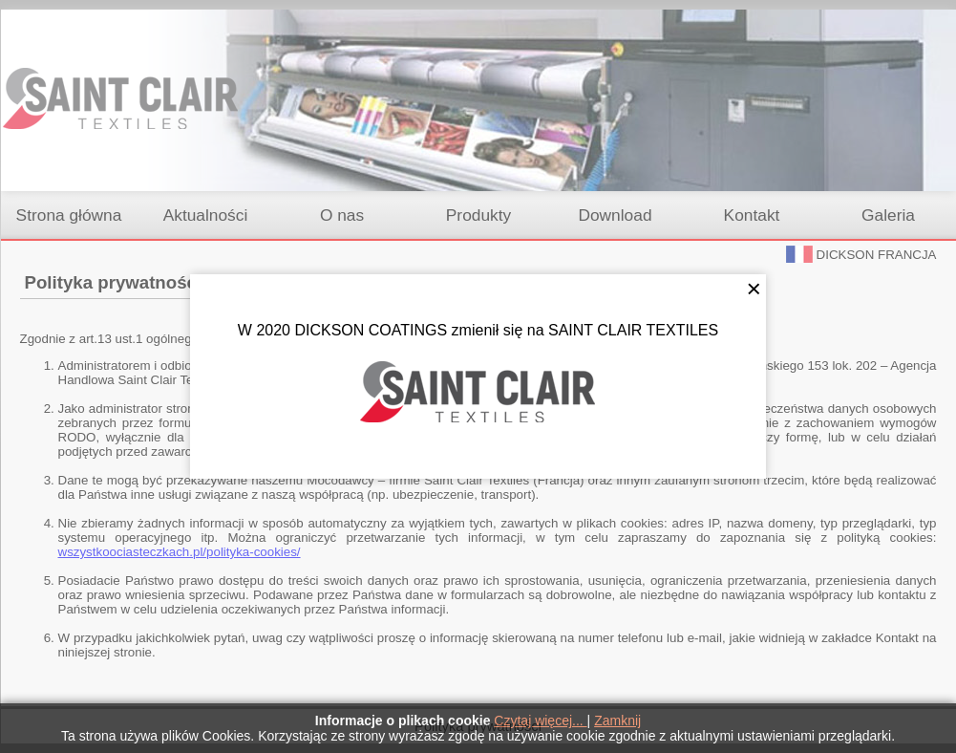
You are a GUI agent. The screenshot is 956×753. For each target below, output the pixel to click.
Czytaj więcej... (540, 720)
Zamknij (617, 720)
